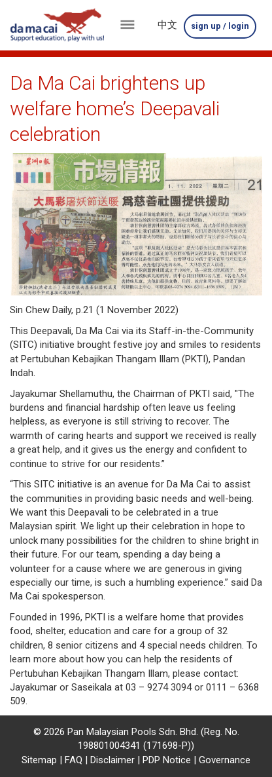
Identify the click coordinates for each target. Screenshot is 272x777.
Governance (224, 760)
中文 (167, 25)
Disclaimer (112, 760)
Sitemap (39, 760)
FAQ (73, 760)
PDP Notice (167, 760)
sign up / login (220, 26)
